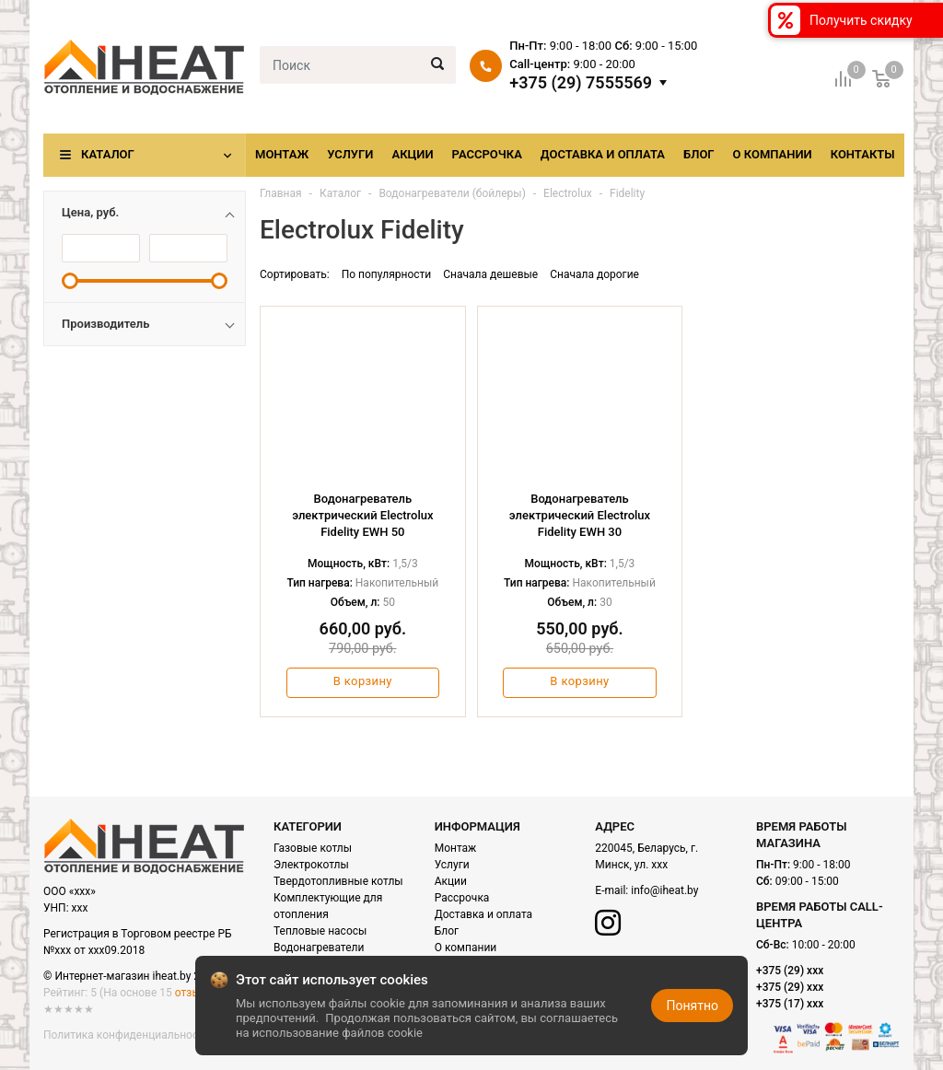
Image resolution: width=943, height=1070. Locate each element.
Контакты (863, 154)
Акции (412, 154)
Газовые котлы (313, 848)
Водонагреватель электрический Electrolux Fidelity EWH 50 (362, 515)
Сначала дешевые (490, 274)
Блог (699, 154)
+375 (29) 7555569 (580, 83)
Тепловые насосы (320, 931)
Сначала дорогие (594, 274)
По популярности (387, 274)
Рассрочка (487, 154)
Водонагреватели (319, 947)
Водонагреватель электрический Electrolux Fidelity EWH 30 (579, 515)
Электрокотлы (311, 864)
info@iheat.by (664, 890)
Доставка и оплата (603, 154)
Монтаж (282, 154)
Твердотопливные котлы (338, 881)
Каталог (107, 154)
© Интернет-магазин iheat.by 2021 (130, 976)
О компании (772, 154)
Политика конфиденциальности (126, 1035)
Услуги (350, 154)
